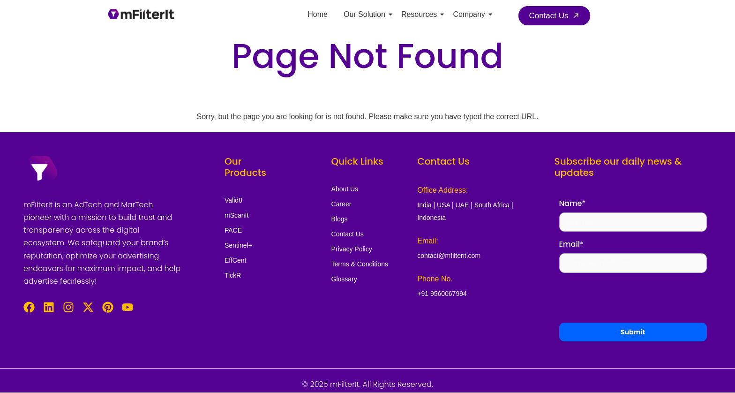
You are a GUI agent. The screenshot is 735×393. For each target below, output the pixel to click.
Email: (427, 241)
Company (470, 14)
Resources (420, 14)
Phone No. (435, 279)
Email (571, 244)
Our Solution (366, 14)
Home (318, 14)
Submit (633, 332)
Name (572, 203)
